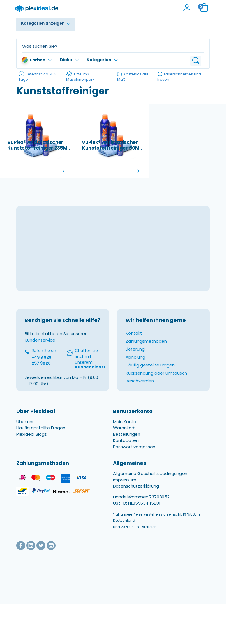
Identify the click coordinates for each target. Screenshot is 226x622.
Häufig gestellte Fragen (150, 365)
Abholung (135, 358)
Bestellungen (126, 435)
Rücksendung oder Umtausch (156, 374)
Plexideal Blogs (31, 435)
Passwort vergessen (134, 447)
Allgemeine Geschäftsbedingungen (150, 474)
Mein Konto (124, 422)
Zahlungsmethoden (146, 342)
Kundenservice (40, 341)
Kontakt (134, 333)
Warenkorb (124, 428)
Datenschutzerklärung (136, 486)
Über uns (25, 422)
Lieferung (135, 349)
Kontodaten (126, 441)
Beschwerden (140, 381)
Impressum (124, 480)
